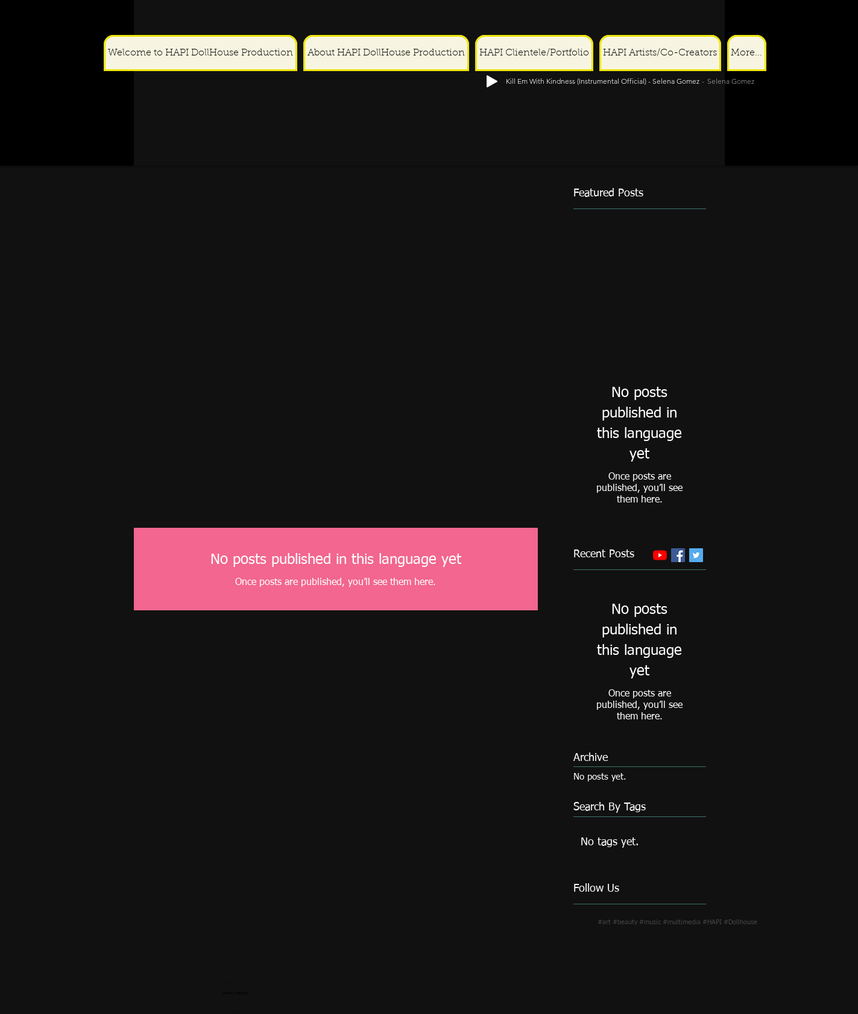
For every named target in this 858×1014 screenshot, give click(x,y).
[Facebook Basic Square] (678, 555)
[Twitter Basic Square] (696, 555)
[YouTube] (660, 555)
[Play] (840, 19)
